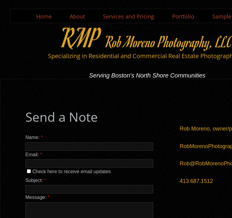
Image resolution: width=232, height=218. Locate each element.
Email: (33, 154)
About (77, 16)
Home (44, 16)
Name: (34, 137)
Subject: (35, 180)
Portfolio (183, 16)
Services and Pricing (128, 16)
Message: (37, 197)
